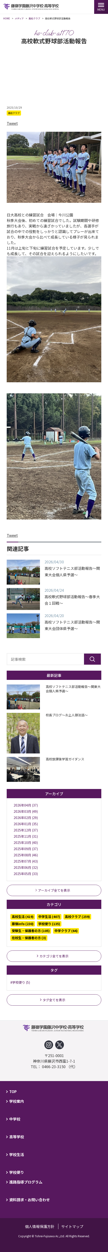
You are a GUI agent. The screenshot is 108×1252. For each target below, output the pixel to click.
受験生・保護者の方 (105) (31, 930)
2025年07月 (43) (26, 861)
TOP (13, 1091)
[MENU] (101, 7)
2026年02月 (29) (26, 817)
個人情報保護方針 (39, 1226)
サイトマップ (72, 1226)
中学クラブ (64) (66, 930)
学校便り (16, 1172)
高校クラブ (14, 113)
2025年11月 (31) (26, 836)
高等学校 (16, 1136)
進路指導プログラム (25, 1182)
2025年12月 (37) (26, 830)
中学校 (14, 1119)
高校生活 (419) (22, 916)
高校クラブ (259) (77, 916)
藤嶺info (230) (22, 923)
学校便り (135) (49, 923)
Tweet (12, 123)
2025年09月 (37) (26, 848)
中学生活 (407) (49, 916)
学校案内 (16, 1101)
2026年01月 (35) (26, 824)
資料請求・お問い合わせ (29, 1199)
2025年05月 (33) (26, 873)
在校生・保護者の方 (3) (29, 937)
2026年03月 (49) (26, 811)
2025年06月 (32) (26, 867)
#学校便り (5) (20, 982)
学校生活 (16, 1154)
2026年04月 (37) (26, 805)
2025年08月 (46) (26, 855)
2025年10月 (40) (26, 842)
